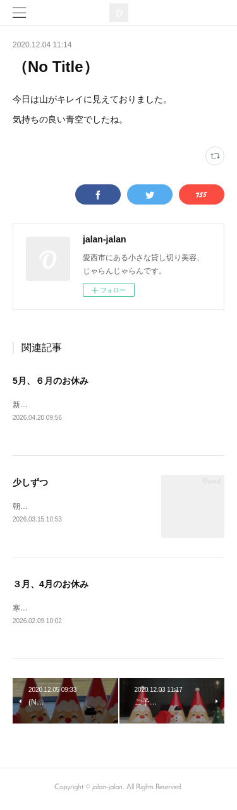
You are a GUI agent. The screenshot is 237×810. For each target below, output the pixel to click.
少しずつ (30, 483)
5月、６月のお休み (50, 381)
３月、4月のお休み (50, 586)
